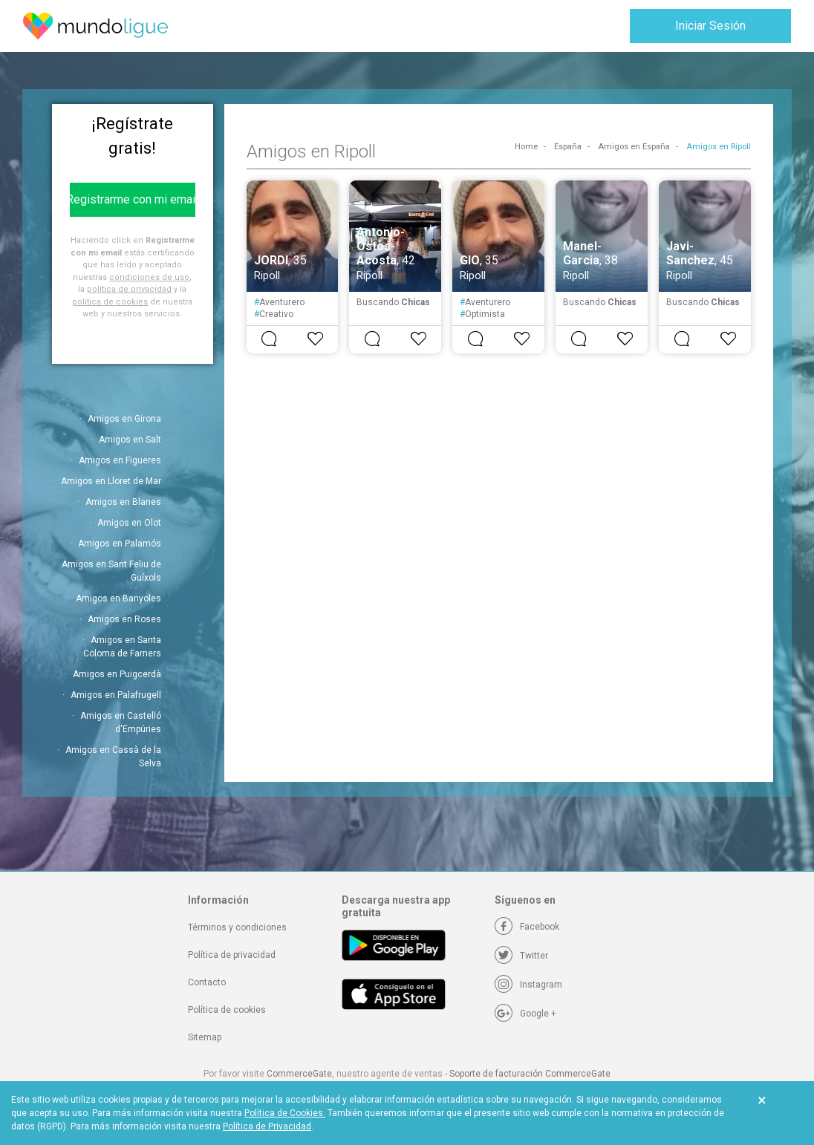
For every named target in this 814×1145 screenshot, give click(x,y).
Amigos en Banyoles (118, 598)
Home (526, 146)
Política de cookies (227, 1010)
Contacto (207, 982)
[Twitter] (521, 956)
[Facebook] (527, 927)
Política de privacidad (232, 955)
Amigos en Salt (130, 439)
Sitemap (204, 1037)
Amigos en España (634, 146)
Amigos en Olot (129, 523)
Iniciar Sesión (710, 26)
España (568, 146)
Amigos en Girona (124, 419)
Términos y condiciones (237, 927)
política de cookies (110, 302)
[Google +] (525, 1013)
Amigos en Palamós (119, 543)
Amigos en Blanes (123, 502)
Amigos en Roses (124, 619)
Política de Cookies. (284, 1113)
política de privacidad (129, 289)
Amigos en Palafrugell (116, 695)
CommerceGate (299, 1074)
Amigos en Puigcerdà (117, 674)
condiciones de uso (149, 277)
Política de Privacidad (267, 1126)
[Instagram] (528, 985)
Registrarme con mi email (132, 199)
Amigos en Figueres (120, 460)
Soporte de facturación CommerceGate (529, 1074)
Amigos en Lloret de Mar (111, 481)
